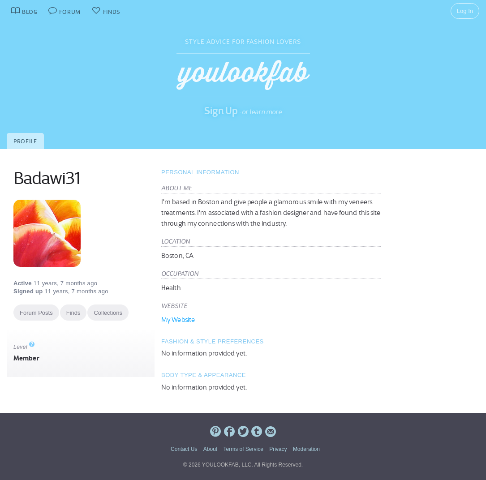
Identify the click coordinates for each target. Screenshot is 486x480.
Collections (108, 312)
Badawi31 (46, 178)
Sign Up (221, 110)
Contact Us (184, 449)
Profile (25, 141)
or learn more (262, 111)
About (210, 449)
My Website (178, 320)
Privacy (278, 449)
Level (24, 347)
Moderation (306, 449)
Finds (73, 312)
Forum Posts (36, 312)
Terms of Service (243, 449)
